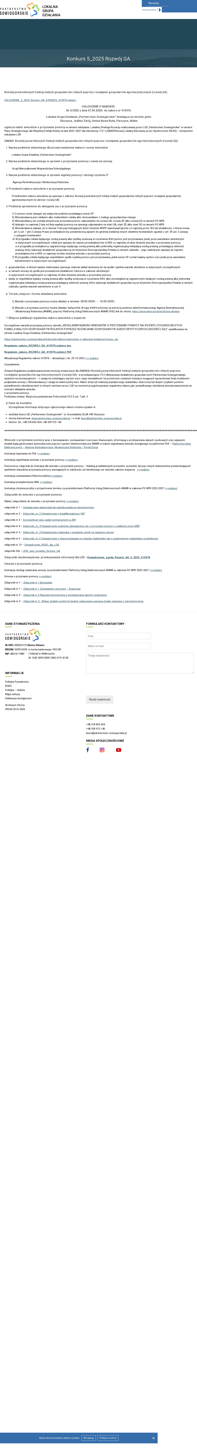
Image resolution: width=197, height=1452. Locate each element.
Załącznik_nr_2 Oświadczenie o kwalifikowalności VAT (54, 513)
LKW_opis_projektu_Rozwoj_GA (41, 551)
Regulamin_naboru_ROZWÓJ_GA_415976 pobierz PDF (38, 352)
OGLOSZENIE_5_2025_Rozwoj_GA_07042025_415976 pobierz (40, 100)
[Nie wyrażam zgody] (153, 1438)
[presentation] (112, 690)
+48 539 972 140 (95, 728)
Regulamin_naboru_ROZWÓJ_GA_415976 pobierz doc (37, 345)
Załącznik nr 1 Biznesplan (37, 582)
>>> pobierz (91, 358)
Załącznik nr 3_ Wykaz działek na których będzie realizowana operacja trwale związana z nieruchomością (83, 601)
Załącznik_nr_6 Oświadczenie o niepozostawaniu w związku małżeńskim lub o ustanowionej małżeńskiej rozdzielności (90, 538)
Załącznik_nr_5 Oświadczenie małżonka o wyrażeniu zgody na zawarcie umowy (68, 532)
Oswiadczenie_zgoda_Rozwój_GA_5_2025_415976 (118, 557)
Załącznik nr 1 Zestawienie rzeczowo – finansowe (52, 588)
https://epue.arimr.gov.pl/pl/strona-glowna (155, 311)
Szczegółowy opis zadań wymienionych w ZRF (49, 519)
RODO (8, 685)
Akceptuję (88, 1438)
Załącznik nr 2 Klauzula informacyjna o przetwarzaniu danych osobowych (65, 595)
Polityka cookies (108, 1438)
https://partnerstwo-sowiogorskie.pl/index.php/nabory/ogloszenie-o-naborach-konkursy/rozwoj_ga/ (61, 339)
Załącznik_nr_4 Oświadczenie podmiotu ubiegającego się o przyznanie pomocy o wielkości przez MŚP (81, 526)
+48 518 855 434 (95, 724)
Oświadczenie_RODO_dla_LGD (41, 544)
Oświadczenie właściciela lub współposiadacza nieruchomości (58, 507)
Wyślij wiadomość (99, 699)
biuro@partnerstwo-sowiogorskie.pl (101, 418)
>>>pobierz (43, 453)
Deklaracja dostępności (18, 698)
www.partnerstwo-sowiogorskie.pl (50, 418)
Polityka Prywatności (17, 681)
